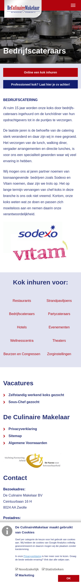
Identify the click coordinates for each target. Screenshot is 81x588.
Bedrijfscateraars (22, 314)
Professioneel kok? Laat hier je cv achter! (40, 84)
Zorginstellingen (59, 354)
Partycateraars (59, 314)
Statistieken (54, 569)
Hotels (22, 327)
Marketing (26, 575)
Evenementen (59, 327)
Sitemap (15, 436)
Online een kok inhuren (40, 72)
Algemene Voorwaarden (28, 443)
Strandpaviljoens (59, 300)
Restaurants (22, 300)
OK (69, 578)
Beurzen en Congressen (21, 354)
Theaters (59, 340)
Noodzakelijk (29, 569)
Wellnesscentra (21, 340)
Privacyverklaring (23, 429)
